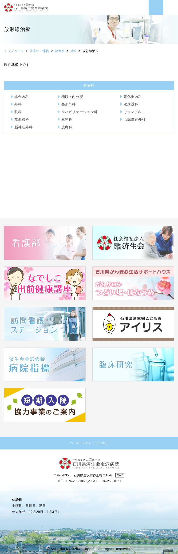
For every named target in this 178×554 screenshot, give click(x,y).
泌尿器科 (131, 104)
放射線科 (21, 119)
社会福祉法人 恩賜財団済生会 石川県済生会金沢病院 (26, 10)
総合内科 (21, 97)
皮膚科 (66, 127)
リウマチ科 (133, 112)
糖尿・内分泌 (72, 97)
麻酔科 (66, 119)
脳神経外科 (23, 127)
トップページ (14, 51)
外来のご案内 (39, 51)
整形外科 (68, 104)
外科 (73, 51)
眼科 (18, 112)
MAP (120, 475)
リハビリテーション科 (79, 112)
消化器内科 (133, 97)
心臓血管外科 (135, 119)
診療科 (60, 51)
